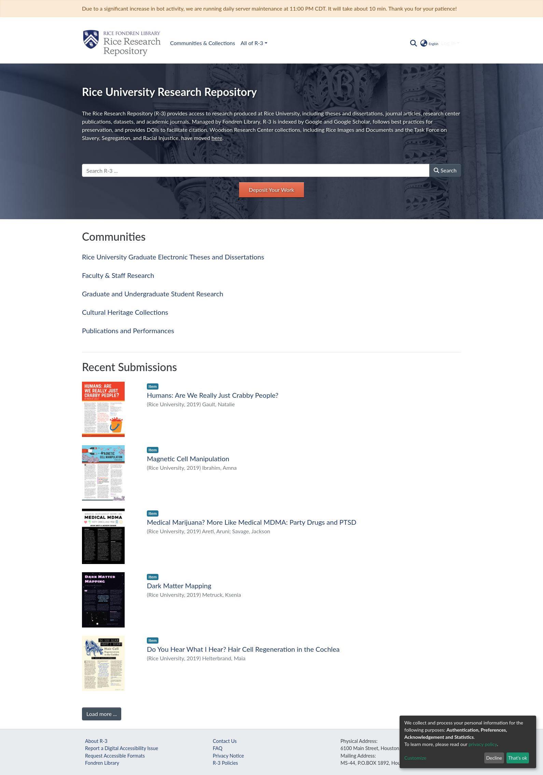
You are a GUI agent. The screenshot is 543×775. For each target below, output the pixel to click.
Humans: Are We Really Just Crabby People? (212, 395)
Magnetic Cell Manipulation (188, 458)
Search (445, 170)
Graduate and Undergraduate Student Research (152, 294)
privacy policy (483, 744)
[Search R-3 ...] (256, 170)
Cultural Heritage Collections (125, 312)
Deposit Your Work (271, 189)
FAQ (217, 748)
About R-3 (96, 741)
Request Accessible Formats (115, 756)
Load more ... (101, 713)
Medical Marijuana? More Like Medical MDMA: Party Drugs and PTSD (252, 522)
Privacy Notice (228, 756)
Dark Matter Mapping (179, 585)
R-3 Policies (225, 763)
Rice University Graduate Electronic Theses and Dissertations (173, 257)
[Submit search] (413, 43)
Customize (415, 758)
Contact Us (225, 741)
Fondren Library (102, 763)
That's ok (517, 758)
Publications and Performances (128, 330)
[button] (429, 43)
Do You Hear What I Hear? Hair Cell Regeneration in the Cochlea (243, 649)
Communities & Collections (202, 43)
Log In (448, 43)
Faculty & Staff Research (118, 275)
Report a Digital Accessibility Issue (121, 748)
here (216, 138)
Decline (494, 758)
